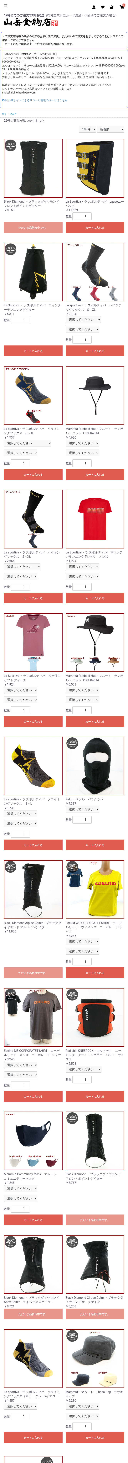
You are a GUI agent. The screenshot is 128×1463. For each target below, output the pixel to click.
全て (4, 113)
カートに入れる (94, 227)
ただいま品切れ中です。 (33, 227)
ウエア (13, 113)
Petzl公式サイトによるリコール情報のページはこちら (34, 100)
